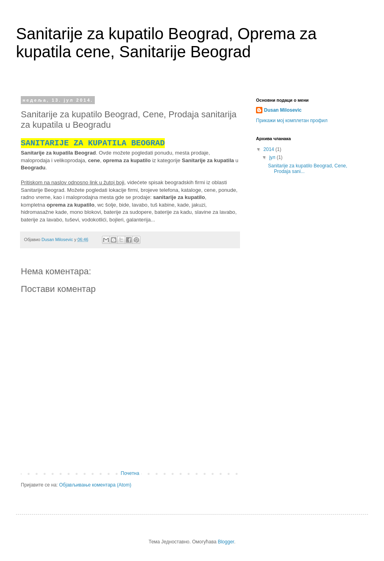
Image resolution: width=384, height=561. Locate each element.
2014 (270, 149)
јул (273, 157)
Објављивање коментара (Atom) (95, 485)
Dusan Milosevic (283, 110)
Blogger (226, 542)
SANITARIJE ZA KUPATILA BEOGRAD (93, 143)
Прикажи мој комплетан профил (292, 120)
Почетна (130, 473)
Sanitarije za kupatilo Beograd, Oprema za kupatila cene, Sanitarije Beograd (166, 42)
